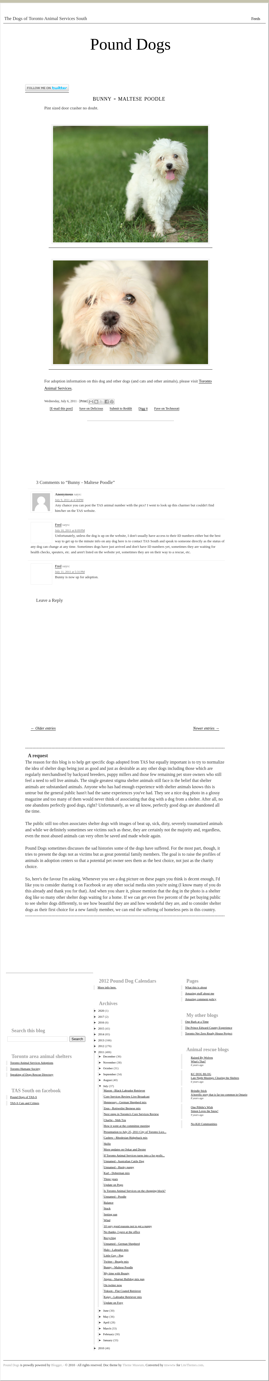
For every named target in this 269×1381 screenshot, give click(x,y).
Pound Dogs (130, 44)
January (107, 1340)
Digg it (143, 408)
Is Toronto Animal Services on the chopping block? (134, 1190)
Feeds (255, 19)
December (109, 1056)
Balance (108, 1202)
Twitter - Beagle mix (116, 1261)
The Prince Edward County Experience (208, 1027)
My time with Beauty (116, 1273)
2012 (101, 1046)
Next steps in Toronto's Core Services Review (131, 1114)
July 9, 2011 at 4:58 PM (69, 499)
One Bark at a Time (197, 1021)
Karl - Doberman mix (117, 1173)
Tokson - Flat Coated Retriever (122, 1290)
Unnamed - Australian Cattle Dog (124, 1161)
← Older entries (43, 728)
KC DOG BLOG (201, 1074)
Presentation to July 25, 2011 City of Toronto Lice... (135, 1131)
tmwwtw (170, 1365)
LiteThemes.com (192, 1365)
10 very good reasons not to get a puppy (128, 1226)
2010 (101, 1348)
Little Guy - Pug (113, 1255)
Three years (111, 1179)
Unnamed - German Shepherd (122, 1243)
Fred (58, 525)
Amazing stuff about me (199, 993)
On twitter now (113, 1285)
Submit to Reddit (121, 408)
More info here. (107, 987)
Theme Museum (133, 1365)
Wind (107, 1220)
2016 (101, 1022)
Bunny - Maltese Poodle (129, 98)
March (107, 1328)
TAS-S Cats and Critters (24, 1103)
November (109, 1062)
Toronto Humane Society (25, 1068)
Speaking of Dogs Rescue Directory (31, 1074)
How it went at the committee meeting (127, 1125)
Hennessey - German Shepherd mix (125, 1102)
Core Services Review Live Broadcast (126, 1096)
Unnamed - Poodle (115, 1196)
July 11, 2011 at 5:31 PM (70, 571)
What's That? (198, 1061)
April (106, 1322)
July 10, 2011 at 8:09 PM (70, 530)
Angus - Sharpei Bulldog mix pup (124, 1279)
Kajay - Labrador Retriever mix (123, 1296)
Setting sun (110, 1214)
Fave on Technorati (166, 408)
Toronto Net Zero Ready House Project (208, 1033)
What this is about (196, 987)
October (108, 1068)
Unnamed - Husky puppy (119, 1167)
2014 (101, 1034)
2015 (101, 1028)
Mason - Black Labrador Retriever (124, 1090)
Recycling (110, 1238)
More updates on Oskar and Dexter (125, 1149)
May (106, 1316)
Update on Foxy (113, 1302)
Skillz (107, 1143)
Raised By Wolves (202, 1057)
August (107, 1080)
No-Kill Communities (204, 1123)
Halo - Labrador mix (116, 1249)
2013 (101, 1040)
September (109, 1074)
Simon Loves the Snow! (204, 1111)
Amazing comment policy (200, 999)
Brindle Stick (199, 1090)
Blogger (56, 1365)
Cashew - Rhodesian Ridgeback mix (125, 1137)
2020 (101, 1010)
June (106, 1310)
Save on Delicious (91, 408)
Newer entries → (206, 728)
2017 (101, 1016)
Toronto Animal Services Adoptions (31, 1062)
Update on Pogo (113, 1184)
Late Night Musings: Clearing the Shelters (215, 1077)
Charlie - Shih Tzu (115, 1120)
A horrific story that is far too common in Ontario (219, 1094)
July (105, 1086)
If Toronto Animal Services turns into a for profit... (134, 1155)
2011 (101, 1052)
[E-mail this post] (61, 408)
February (108, 1334)
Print (83, 401)
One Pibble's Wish (202, 1107)
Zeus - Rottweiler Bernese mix (122, 1108)
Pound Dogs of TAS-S (23, 1097)
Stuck (107, 1208)
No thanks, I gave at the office (122, 1231)
